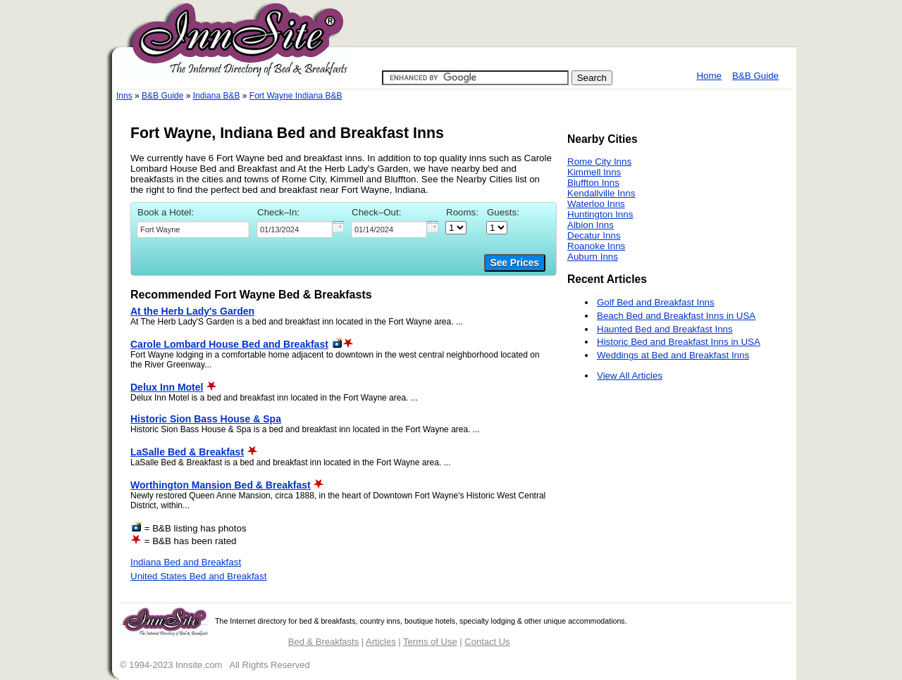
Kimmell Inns (594, 172)
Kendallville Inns (601, 193)
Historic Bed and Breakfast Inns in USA (678, 341)
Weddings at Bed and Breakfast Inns (673, 355)
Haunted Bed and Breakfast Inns (665, 329)
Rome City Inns (599, 161)
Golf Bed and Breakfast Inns (656, 302)
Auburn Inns (592, 256)
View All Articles (629, 375)
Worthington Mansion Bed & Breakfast (220, 485)
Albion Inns (590, 225)
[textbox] (193, 229)
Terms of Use (430, 641)
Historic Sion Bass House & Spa (205, 418)
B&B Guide (755, 75)
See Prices (514, 263)
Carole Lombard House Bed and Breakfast (229, 344)
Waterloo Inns (596, 204)
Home (709, 75)
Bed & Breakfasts (323, 641)
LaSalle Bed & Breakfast (187, 452)
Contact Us (486, 641)
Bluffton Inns (593, 182)
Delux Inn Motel (166, 387)
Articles (381, 641)
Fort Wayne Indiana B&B (295, 96)
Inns (124, 96)
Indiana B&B (216, 96)
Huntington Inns (600, 214)
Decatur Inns (594, 235)
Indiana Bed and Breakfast (185, 562)
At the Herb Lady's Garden (192, 311)
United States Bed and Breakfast (198, 576)
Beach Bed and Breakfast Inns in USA (676, 315)
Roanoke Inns (596, 246)
